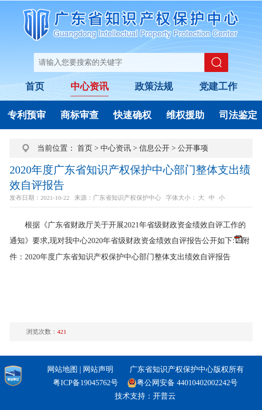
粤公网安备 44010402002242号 (187, 383)
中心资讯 (90, 86)
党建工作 (218, 86)
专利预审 (27, 115)
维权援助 (185, 115)
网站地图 (62, 369)
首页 (34, 86)
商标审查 (79, 115)
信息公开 (154, 148)
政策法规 (154, 86)
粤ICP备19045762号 (85, 383)
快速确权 (132, 115)
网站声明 (98, 369)
